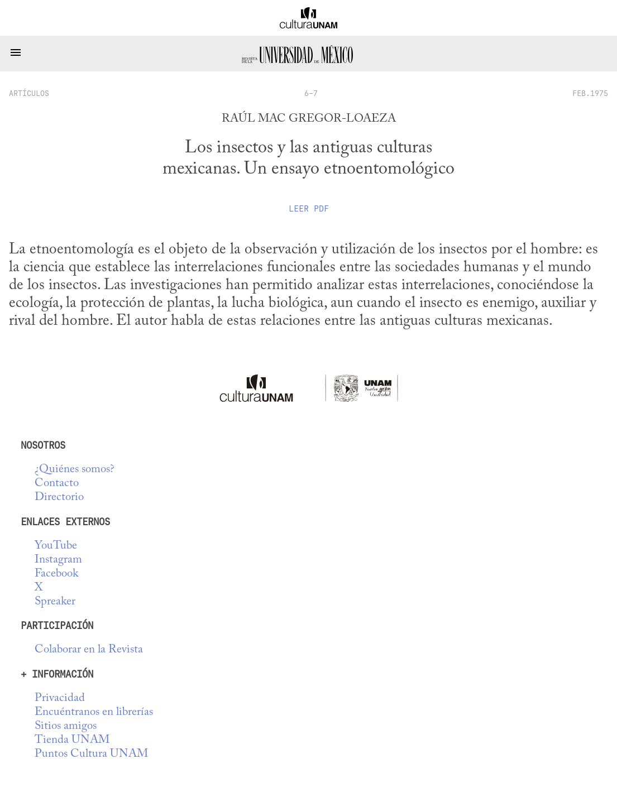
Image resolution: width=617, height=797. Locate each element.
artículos (29, 93)
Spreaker (55, 602)
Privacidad (60, 698)
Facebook (56, 574)
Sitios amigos (66, 726)
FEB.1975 (590, 93)
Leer (309, 208)
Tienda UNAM (72, 740)
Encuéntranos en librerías (94, 712)
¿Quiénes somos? (74, 470)
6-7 (311, 93)
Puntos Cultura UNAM (91, 754)
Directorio (59, 497)
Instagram (58, 560)
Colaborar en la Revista (89, 650)
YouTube (56, 546)
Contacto (57, 483)
